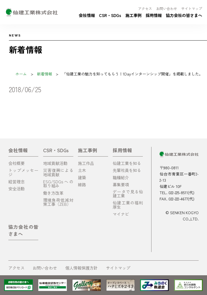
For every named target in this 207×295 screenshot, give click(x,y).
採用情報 (154, 15)
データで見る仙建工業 (128, 193)
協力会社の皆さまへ (184, 15)
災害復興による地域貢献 (58, 172)
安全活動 (16, 188)
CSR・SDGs (110, 15)
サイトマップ (191, 8)
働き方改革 (53, 193)
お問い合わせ (166, 8)
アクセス (145, 8)
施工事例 (133, 15)
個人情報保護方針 (81, 268)
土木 (82, 170)
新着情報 (44, 74)
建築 (82, 177)
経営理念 (16, 181)
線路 (82, 184)
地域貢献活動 (55, 163)
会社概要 (16, 163)
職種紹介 (121, 177)
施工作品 (86, 163)
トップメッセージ (23, 172)
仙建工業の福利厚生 (128, 205)
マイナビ (121, 214)
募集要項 (121, 184)
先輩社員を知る (127, 170)
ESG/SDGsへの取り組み (58, 183)
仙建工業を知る (127, 163)
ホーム (21, 74)
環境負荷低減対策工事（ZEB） (58, 202)
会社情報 (87, 15)
